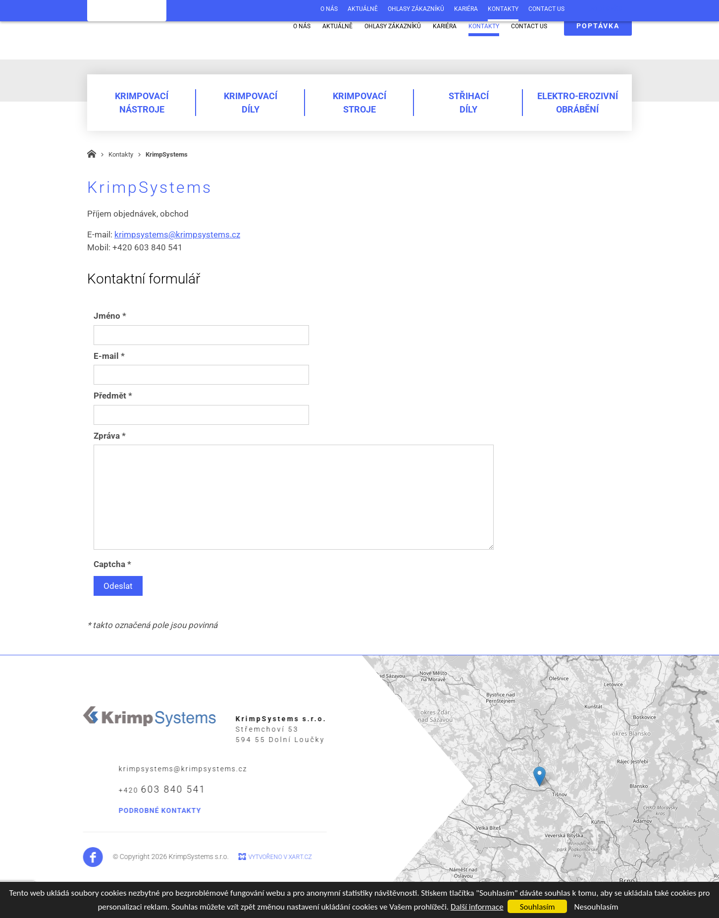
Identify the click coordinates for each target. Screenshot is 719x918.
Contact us (529, 26)
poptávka (597, 26)
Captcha (112, 564)
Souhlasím (537, 907)
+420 (135, 789)
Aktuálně (337, 26)
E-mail (109, 356)
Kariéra (445, 26)
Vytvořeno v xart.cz (253, 857)
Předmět (113, 396)
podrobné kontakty (133, 810)
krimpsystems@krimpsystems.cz (177, 234)
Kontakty (483, 26)
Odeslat (118, 586)
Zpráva (110, 436)
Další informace (477, 907)
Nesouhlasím (596, 907)
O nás (301, 26)
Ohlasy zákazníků (392, 26)
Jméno (110, 316)
